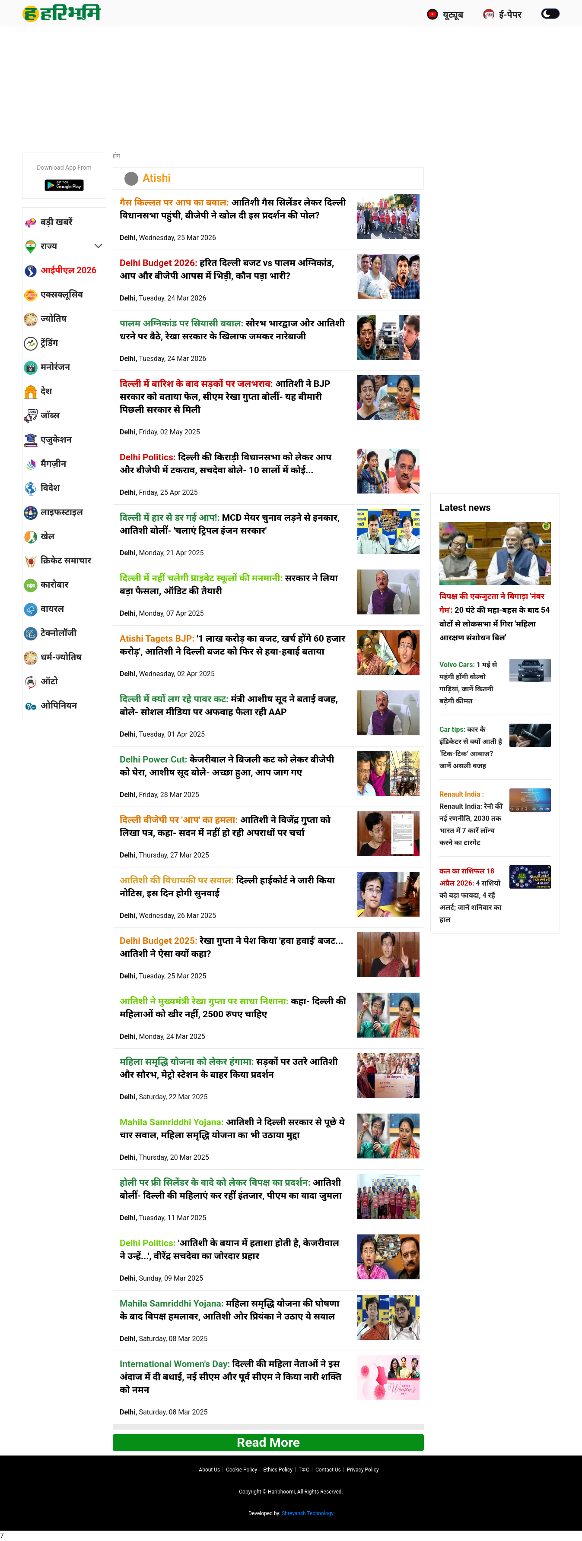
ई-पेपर (502, 14)
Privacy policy (363, 1470)
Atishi (157, 178)
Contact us (328, 1470)
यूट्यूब (444, 14)
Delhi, (168, 238)
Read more (268, 1442)
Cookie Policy (241, 1470)
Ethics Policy (278, 1470)
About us (209, 1470)
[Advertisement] (291, 86)
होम (116, 156)
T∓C (304, 1470)
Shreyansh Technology (308, 1513)
